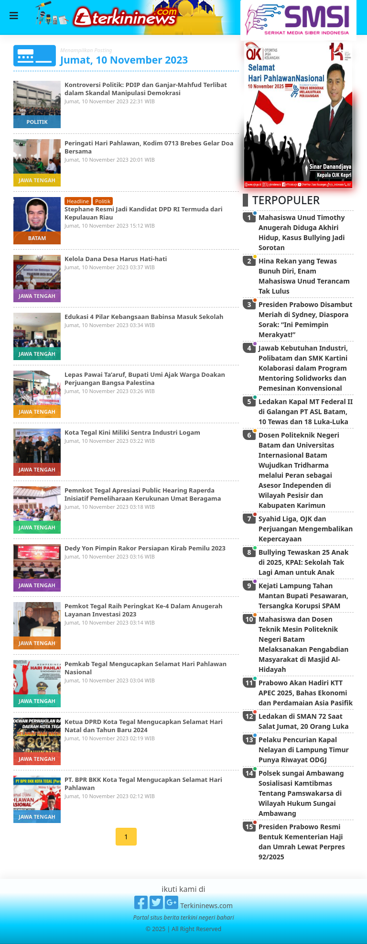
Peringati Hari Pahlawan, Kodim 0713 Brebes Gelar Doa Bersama (149, 147)
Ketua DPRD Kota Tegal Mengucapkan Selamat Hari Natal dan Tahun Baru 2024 (144, 725)
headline (78, 201)
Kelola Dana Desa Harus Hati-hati (116, 258)
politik (37, 121)
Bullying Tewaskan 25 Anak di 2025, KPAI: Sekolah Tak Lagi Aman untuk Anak (303, 562)
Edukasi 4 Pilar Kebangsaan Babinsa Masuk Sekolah (144, 316)
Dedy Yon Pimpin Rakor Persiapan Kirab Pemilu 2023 (145, 548)
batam (37, 237)
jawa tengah (37, 180)
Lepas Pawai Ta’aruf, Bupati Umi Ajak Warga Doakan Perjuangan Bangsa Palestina (145, 378)
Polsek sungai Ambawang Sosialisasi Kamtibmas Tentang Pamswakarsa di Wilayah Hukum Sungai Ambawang (301, 793)
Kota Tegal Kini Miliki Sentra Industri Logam (132, 432)
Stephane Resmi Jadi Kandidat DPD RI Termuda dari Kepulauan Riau (144, 213)
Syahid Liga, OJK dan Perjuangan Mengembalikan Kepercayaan (306, 528)
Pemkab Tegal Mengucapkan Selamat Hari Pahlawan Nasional (146, 667)
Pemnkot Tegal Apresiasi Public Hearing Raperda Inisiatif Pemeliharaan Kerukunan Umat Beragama (144, 494)
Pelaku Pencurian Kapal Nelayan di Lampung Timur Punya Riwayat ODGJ (304, 749)
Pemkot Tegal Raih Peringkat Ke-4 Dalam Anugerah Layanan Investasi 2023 (143, 610)
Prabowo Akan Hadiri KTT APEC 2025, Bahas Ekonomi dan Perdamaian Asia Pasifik (306, 692)
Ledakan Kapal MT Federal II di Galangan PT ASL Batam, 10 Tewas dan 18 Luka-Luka (306, 411)
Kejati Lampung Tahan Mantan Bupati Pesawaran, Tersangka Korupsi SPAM (303, 595)
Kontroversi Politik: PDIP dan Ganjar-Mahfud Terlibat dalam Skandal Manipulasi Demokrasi (146, 88)
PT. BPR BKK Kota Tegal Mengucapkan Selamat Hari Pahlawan (143, 783)
